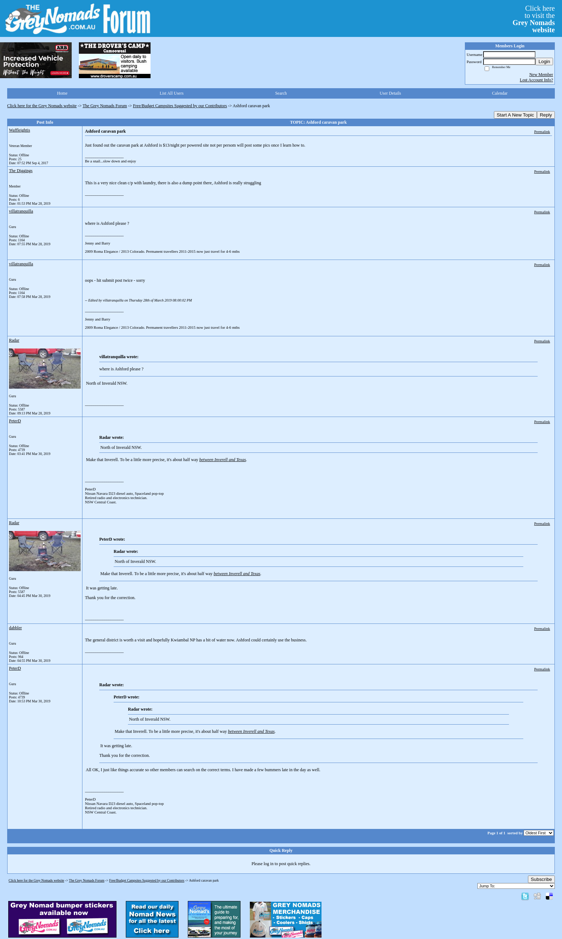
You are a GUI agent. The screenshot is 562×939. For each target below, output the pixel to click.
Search (281, 93)
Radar (14, 340)
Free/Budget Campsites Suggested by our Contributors (180, 105)
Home (62, 93)
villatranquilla (21, 211)
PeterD (15, 420)
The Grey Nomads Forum (105, 105)
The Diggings (21, 170)
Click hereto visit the (534, 19)
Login (544, 61)
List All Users (171, 93)
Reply (546, 115)
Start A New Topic (515, 115)
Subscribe (541, 879)
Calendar (500, 93)
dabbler (15, 627)
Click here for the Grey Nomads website (42, 105)
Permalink (542, 131)
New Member (541, 74)
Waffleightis (19, 130)
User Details (390, 93)
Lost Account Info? (536, 79)
